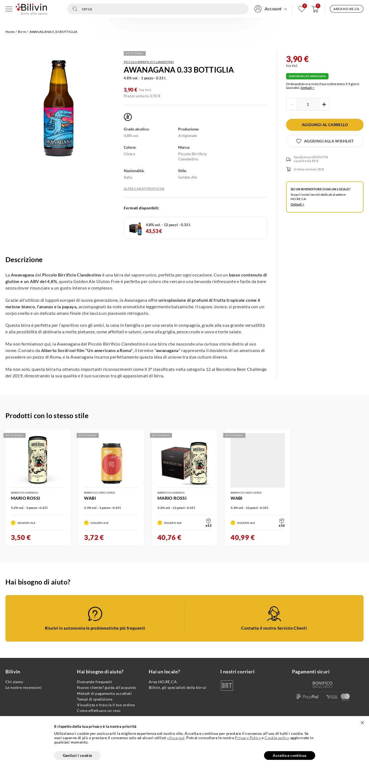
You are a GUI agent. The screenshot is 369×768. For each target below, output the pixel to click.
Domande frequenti (94, 681)
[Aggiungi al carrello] (325, 125)
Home (10, 32)
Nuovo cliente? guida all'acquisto (106, 687)
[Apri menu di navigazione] (8, 8)
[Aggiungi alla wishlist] (325, 141)
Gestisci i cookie (77, 755)
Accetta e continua (289, 755)
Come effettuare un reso (98, 710)
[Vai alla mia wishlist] (302, 9)
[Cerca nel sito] (158, 9)
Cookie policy (277, 737)
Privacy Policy (248, 737)
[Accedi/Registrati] (270, 8)
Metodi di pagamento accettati (104, 693)
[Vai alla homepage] (31, 9)
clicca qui (175, 738)
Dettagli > (307, 88)
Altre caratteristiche (144, 189)
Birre (22, 32)
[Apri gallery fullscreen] (59, 108)
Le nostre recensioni (23, 687)
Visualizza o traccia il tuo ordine (106, 704)
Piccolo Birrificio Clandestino (149, 62)
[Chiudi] (362, 723)
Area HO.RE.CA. (163, 681)
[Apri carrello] (315, 9)
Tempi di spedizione (94, 699)
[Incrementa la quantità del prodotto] (324, 104)
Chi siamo (14, 681)
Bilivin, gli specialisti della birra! (178, 687)
